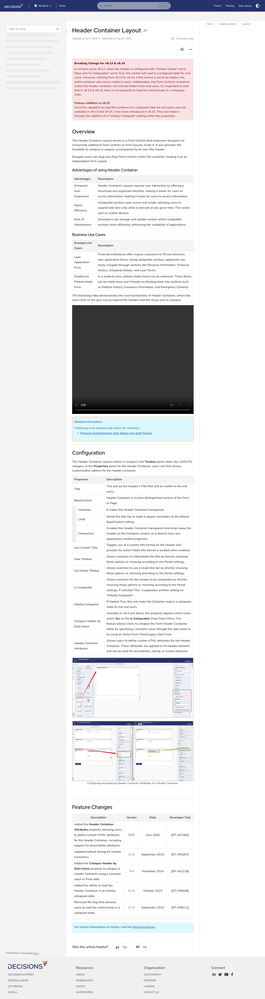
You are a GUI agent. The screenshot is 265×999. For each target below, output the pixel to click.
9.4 (131, 871)
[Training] (229, 6)
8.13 (132, 908)
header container (228, 23)
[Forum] (217, 6)
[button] (134, 5)
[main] (132, 489)
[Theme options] (258, 6)
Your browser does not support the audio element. (133, 359)
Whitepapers (84, 992)
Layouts (246, 23)
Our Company (152, 974)
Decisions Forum (143, 927)
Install (12, 992)
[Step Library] (245, 6)
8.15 (132, 891)
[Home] (62, 6)
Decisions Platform (21, 974)
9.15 (132, 854)
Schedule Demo (18, 980)
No (141, 947)
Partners (150, 980)
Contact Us (151, 992)
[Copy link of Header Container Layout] (145, 31)
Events (80, 986)
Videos (80, 974)
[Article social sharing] (182, 49)
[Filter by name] (34, 29)
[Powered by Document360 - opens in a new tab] (22, 953)
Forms (210, 23)
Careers (149, 986)
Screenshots (84, 980)
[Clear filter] (58, 29)
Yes (121, 947)
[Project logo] (13, 6)
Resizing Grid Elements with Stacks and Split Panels (116, 433)
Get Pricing (15, 986)
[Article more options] (191, 49)
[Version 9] (42, 6)
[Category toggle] (66, 32)
